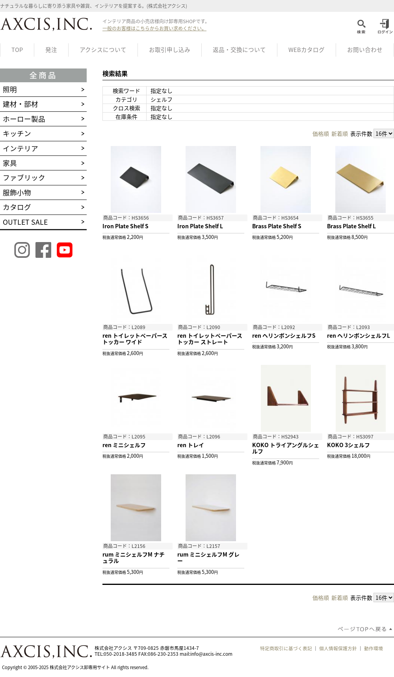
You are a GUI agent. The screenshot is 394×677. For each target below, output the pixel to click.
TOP (17, 49)
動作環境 (373, 648)
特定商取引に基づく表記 (286, 648)
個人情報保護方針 (338, 648)
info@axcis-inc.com (211, 653)
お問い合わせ (365, 49)
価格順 (320, 133)
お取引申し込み (169, 49)
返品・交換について (239, 49)
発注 (51, 49)
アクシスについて (103, 49)
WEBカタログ (306, 49)
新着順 (339, 133)
